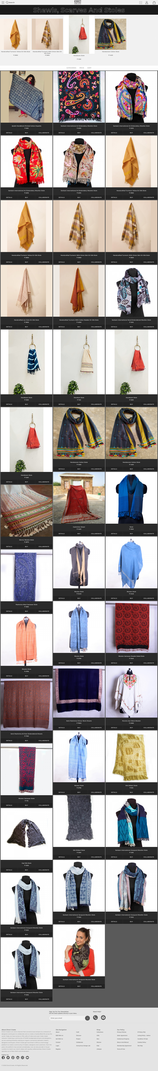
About (57, 1032)
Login (57, 1045)
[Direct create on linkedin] (18, 1057)
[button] (155, 38)
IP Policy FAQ (141, 1032)
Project (78, 1039)
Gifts (98, 1035)
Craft (77, 1032)
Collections (100, 1032)
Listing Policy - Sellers (144, 1035)
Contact (58, 1042)
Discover (78, 1035)
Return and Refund (122, 1042)
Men (98, 1039)
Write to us (103, 1017)
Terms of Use (121, 1049)
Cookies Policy (142, 1042)
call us (95, 1017)
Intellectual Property (123, 1039)
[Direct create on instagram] (23, 1057)
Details (9, 133)
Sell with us (59, 1039)
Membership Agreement (124, 1045)
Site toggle (3, 2)
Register (58, 1049)
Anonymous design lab (83, 1045)
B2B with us (59, 1035)
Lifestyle (99, 1049)
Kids (98, 1045)
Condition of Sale (143, 1039)
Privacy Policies (121, 1032)
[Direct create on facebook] (4, 1057)
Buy (26, 133)
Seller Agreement (122, 1035)
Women (99, 1042)
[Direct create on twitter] (8, 1057)
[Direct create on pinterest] (13, 1057)
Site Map (140, 1045)
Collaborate (44, 133)
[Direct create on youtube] (28, 1057)
